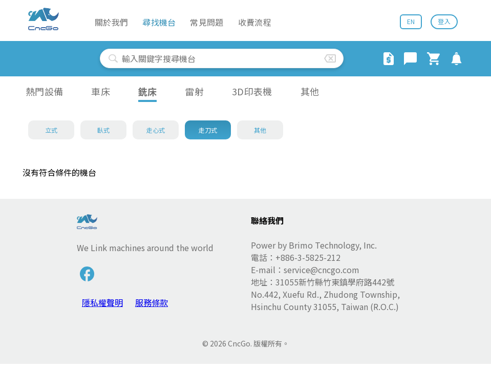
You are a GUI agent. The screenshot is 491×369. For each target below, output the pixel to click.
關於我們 (111, 22)
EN (411, 21)
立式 (51, 130)
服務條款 (151, 302)
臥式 (103, 130)
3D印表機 (252, 91)
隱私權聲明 (102, 302)
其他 (310, 91)
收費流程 (254, 22)
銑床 (147, 91)
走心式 (155, 130)
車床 (100, 91)
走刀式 (208, 130)
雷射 (194, 91)
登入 (444, 21)
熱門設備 (44, 91)
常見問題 (206, 22)
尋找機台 (159, 22)
